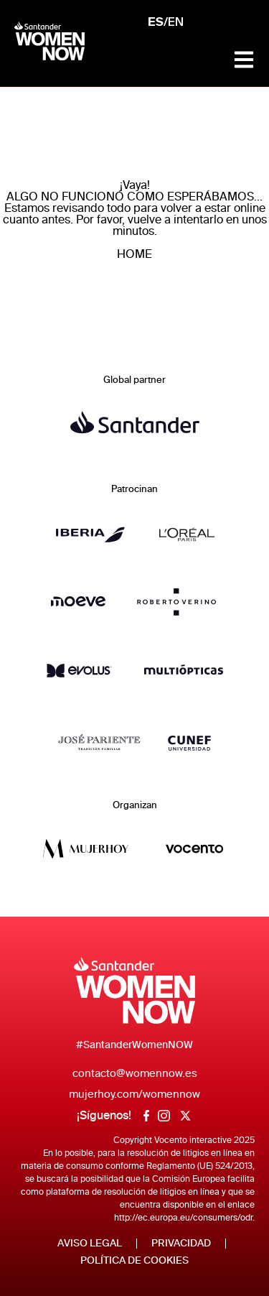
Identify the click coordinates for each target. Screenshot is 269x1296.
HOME (134, 254)
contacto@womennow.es (134, 1073)
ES (156, 22)
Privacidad (181, 1244)
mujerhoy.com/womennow (134, 1094)
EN (176, 23)
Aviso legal (89, 1244)
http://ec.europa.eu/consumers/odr (183, 1218)
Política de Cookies (134, 1261)
